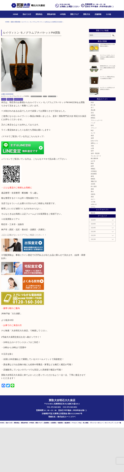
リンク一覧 (117, 467)
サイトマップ (109, 467)
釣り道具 (94, 231)
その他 (108, 14)
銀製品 (93, 162)
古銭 (92, 190)
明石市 (93, 257)
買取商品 (39, 14)
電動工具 (94, 226)
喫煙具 (93, 223)
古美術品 (94, 215)
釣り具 (93, 149)
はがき (93, 205)
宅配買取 (60, 467)
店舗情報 (98, 14)
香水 (92, 236)
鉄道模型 (94, 218)
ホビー (93, 243)
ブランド (10, 143)
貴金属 (93, 154)
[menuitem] (15, 14)
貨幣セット (94, 187)
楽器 (92, 233)
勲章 (92, 208)
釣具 (92, 147)
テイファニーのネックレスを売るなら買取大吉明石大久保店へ (107, 101)
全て (92, 152)
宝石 (92, 157)
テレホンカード (96, 200)
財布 (92, 170)
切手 (92, 195)
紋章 (92, 210)
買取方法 (86, 14)
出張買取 (53, 467)
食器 (92, 180)
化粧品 (93, 238)
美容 (92, 241)
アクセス (74, 467)
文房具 (93, 228)
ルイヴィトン (18, 143)
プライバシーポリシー (96, 467)
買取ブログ (74, 14)
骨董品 (93, 213)
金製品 (93, 159)
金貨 (92, 182)
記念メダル (94, 185)
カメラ (93, 177)
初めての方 (27, 14)
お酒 (92, 192)
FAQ (79, 467)
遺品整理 (67, 467)
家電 (92, 220)
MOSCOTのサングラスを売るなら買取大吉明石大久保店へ (107, 112)
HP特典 (63, 14)
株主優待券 (94, 203)
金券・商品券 (95, 198)
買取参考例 (51, 14)
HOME (15, 14)
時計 (92, 175)
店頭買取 (46, 467)
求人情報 (85, 467)
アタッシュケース (96, 164)
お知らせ (94, 248)
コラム (93, 251)
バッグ (4, 143)
